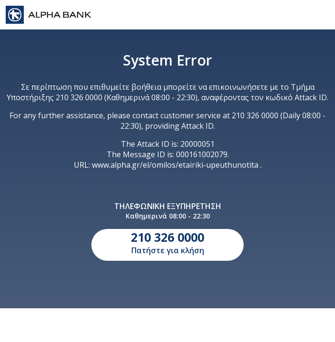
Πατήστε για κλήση (167, 242)
